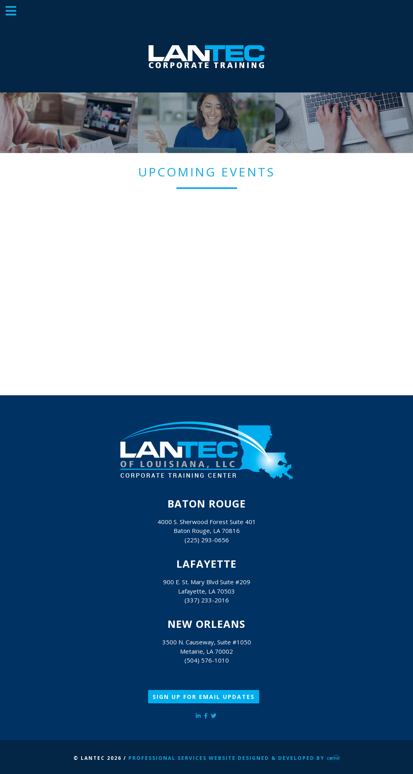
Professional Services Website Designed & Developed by (234, 758)
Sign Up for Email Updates (204, 697)
